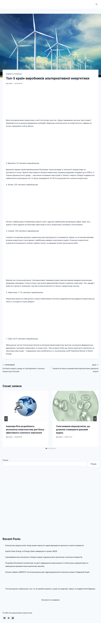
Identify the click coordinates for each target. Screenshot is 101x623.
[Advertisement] (50, 103)
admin (10, 83)
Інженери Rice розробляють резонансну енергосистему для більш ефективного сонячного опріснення (25, 429)
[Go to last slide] (6, 418)
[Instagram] (13, 618)
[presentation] (25, 406)
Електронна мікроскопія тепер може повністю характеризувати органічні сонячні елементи (44, 545)
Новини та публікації (14, 74)
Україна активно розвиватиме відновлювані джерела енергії (75, 368)
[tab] (46, 448)
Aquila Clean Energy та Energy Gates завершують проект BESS (31, 551)
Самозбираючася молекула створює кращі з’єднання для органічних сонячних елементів (43, 557)
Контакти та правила (50, 600)
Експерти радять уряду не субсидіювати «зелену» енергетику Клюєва (26, 368)
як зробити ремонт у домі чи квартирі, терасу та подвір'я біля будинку (65, 589)
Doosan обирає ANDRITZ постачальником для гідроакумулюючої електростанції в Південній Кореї (47, 572)
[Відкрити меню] (96, 4)
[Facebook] (4, 618)
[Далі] (95, 418)
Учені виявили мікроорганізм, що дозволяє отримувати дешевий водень (73, 429)
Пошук (5, 460)
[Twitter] (8, 618)
